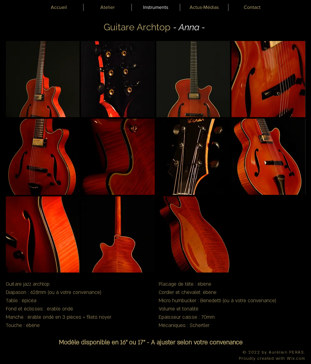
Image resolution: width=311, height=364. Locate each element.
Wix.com (296, 358)
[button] (43, 79)
